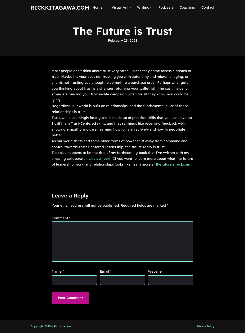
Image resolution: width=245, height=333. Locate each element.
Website (155, 271)
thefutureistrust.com (173, 164)
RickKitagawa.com (60, 7)
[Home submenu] (105, 7)
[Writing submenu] (151, 7)
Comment (61, 218)
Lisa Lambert (99, 158)
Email (105, 271)
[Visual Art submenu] (130, 7)
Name (58, 271)
